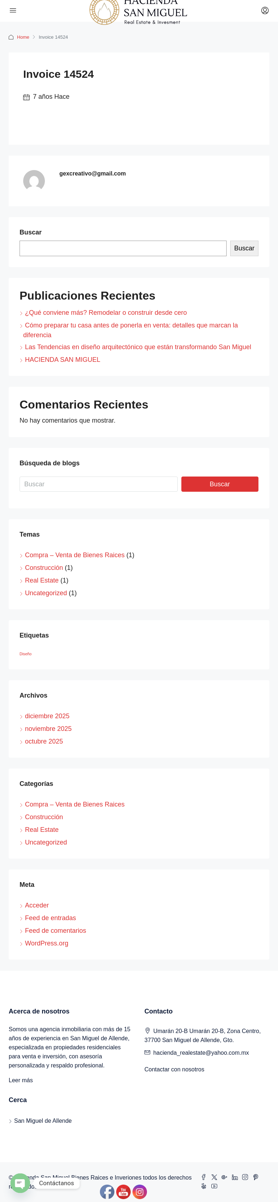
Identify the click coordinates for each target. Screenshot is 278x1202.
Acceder (37, 905)
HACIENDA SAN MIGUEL (62, 359)
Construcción (44, 567)
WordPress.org (46, 943)
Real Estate (42, 580)
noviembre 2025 (48, 728)
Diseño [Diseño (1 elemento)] (25, 654)
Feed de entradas (50, 918)
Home (23, 37)
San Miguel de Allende (43, 1121)
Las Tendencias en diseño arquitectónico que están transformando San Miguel (138, 347)
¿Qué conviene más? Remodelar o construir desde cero (106, 312)
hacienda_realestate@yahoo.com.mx (201, 1053)
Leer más (21, 1080)
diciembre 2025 (47, 716)
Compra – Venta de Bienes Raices (75, 555)
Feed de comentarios (55, 930)
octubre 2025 (44, 741)
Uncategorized (46, 593)
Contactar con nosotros (174, 1069)
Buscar (31, 232)
